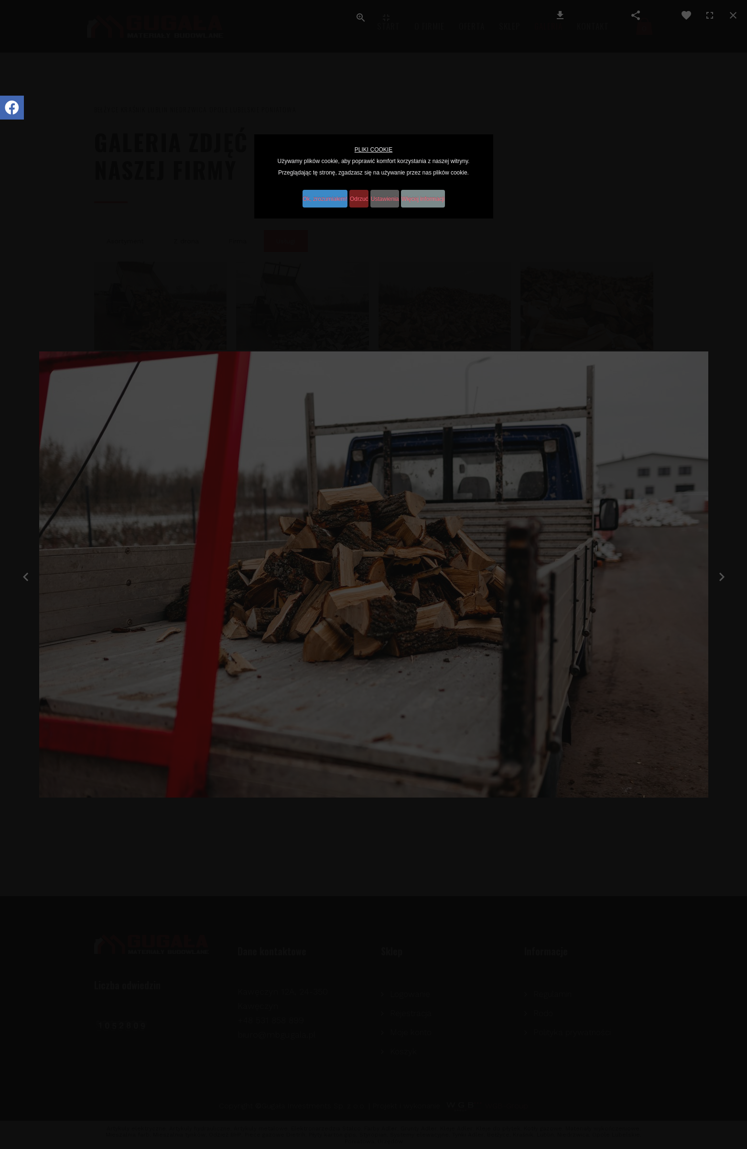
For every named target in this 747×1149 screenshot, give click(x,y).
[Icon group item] (12, 108)
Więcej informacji (443, 193)
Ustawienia (393, 193)
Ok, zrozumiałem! (310, 193)
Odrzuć (355, 193)
